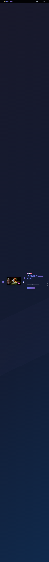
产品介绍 (37, 1)
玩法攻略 (40, 1)
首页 (34, 1)
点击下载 (44, 1)
